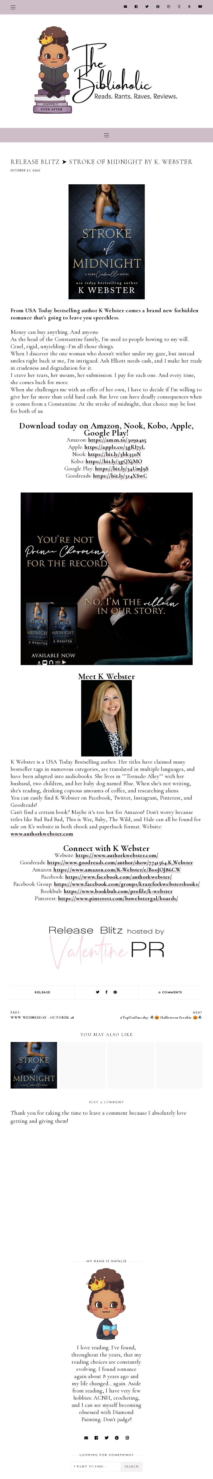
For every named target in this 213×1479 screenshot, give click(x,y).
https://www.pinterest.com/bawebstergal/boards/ (118, 898)
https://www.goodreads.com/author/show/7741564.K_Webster (120, 862)
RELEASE (42, 992)
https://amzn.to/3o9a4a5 (117, 439)
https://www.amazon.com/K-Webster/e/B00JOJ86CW (117, 869)
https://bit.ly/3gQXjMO (114, 461)
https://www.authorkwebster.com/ (117, 855)
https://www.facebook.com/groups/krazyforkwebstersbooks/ (127, 884)
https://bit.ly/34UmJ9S (122, 468)
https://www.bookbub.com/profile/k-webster (118, 891)
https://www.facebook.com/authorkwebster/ (118, 876)
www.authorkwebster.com (42, 833)
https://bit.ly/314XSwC (120, 475)
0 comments (170, 992)
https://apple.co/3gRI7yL (115, 447)
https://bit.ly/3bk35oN (114, 454)
